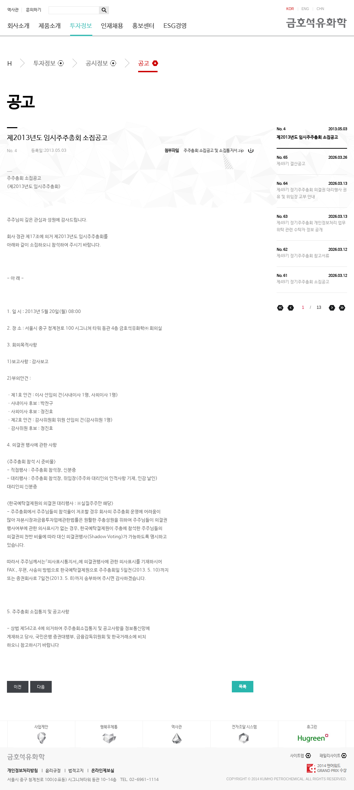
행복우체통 (109, 727)
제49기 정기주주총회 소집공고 (303, 282)
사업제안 (41, 727)
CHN (320, 9)
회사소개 (18, 26)
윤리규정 (53, 770)
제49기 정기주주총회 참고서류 (303, 256)
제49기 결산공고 (291, 164)
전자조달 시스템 (244, 727)
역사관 (13, 10)
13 (319, 307)
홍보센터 (143, 26)
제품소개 (50, 26)
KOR (290, 9)
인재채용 (112, 26)
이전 (18, 687)
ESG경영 (175, 26)
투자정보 (81, 26)
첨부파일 (172, 150)
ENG (305, 9)
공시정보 (97, 63)
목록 (242, 686)
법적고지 (76, 770)
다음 (41, 687)
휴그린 (312, 727)
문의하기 (33, 10)
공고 (143, 63)
